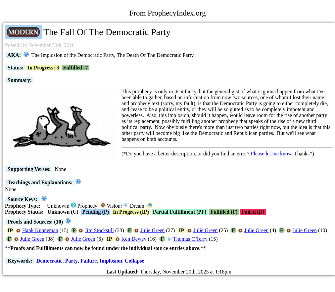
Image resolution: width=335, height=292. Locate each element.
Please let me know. (272, 153)
